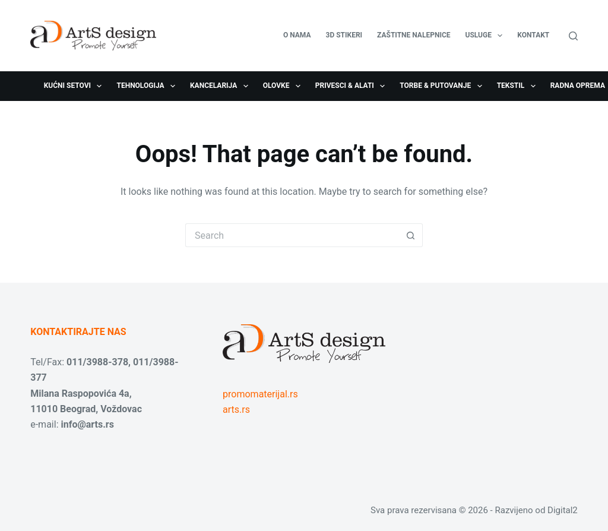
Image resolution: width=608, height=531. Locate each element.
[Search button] (411, 235)
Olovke (284, 86)
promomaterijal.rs (260, 394)
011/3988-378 (97, 362)
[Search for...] (292, 235)
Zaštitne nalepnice (413, 35)
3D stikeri (344, 35)
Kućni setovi (75, 86)
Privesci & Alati (352, 86)
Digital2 (562, 510)
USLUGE (487, 36)
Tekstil (518, 86)
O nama (297, 35)
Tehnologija (148, 86)
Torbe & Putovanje (443, 86)
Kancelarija (221, 86)
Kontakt (533, 35)
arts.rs (236, 409)
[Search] (573, 35)
